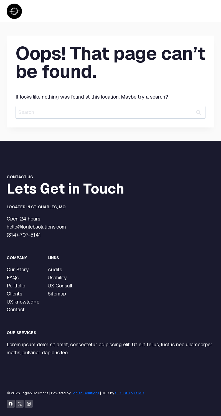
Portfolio (16, 285)
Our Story (18, 269)
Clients (14, 293)
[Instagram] (29, 404)
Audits (55, 269)
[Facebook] (11, 404)
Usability (57, 277)
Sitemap (57, 293)
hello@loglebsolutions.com (36, 227)
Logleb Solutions (85, 393)
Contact (16, 309)
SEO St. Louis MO (129, 393)
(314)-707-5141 (24, 235)
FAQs (13, 277)
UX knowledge (23, 302)
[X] (20, 404)
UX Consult (60, 285)
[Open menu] (209, 11)
